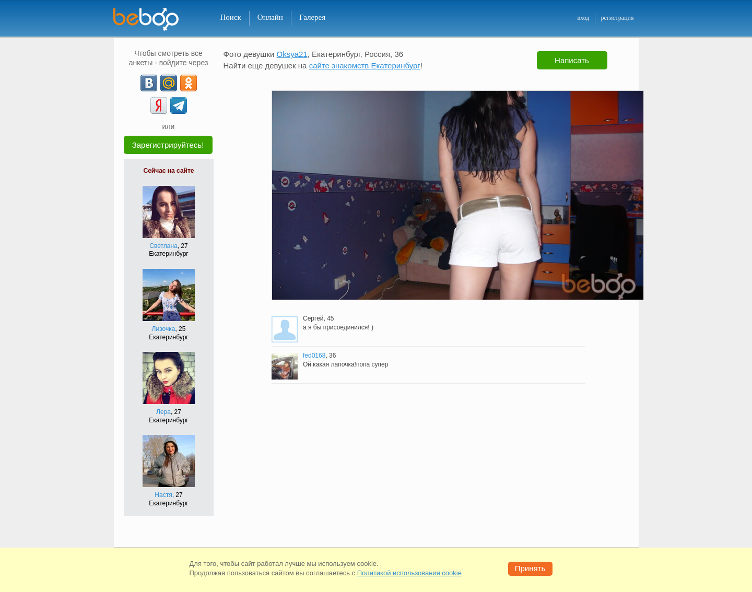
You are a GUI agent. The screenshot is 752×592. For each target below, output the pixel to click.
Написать (572, 60)
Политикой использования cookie (409, 573)
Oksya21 (292, 54)
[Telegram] (178, 105)
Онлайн (270, 17)
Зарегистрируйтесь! (168, 144)
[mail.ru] (168, 83)
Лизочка (163, 329)
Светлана (163, 246)
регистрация (617, 17)
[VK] (148, 83)
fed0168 (314, 355)
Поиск (230, 17)
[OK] (188, 83)
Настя (163, 495)
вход (583, 17)
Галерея (312, 17)
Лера (163, 412)
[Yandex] (158, 105)
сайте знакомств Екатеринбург (364, 65)
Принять (530, 568)
